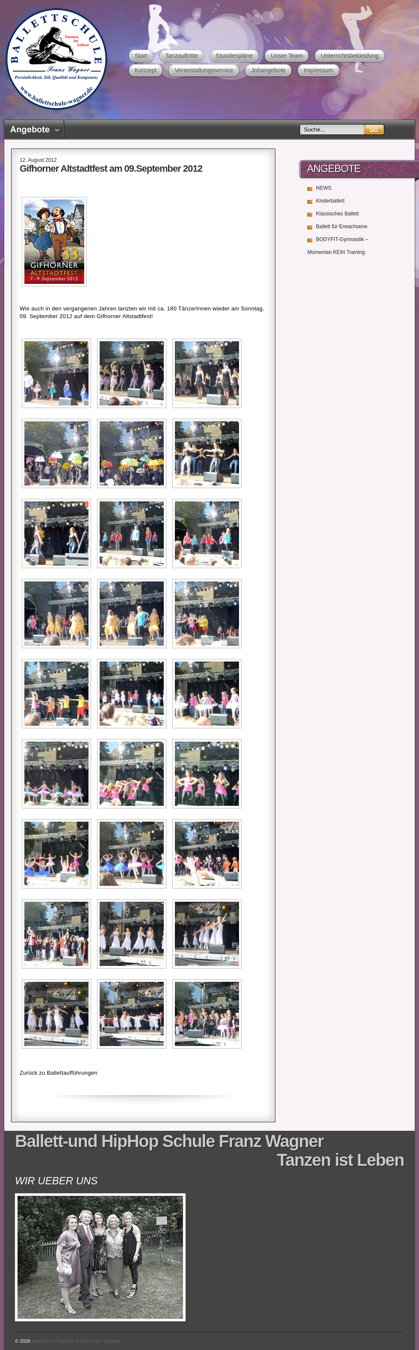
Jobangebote (268, 70)
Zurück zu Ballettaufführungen (58, 1073)
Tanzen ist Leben (340, 1159)
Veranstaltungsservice (203, 70)
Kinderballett (330, 201)
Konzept (145, 70)
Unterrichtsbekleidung (349, 55)
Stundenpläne (234, 55)
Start (141, 55)
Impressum (318, 70)
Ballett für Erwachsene (341, 226)
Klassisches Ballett (337, 214)
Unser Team (287, 55)
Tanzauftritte (181, 55)
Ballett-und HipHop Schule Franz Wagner (56, 58)
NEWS (323, 188)
